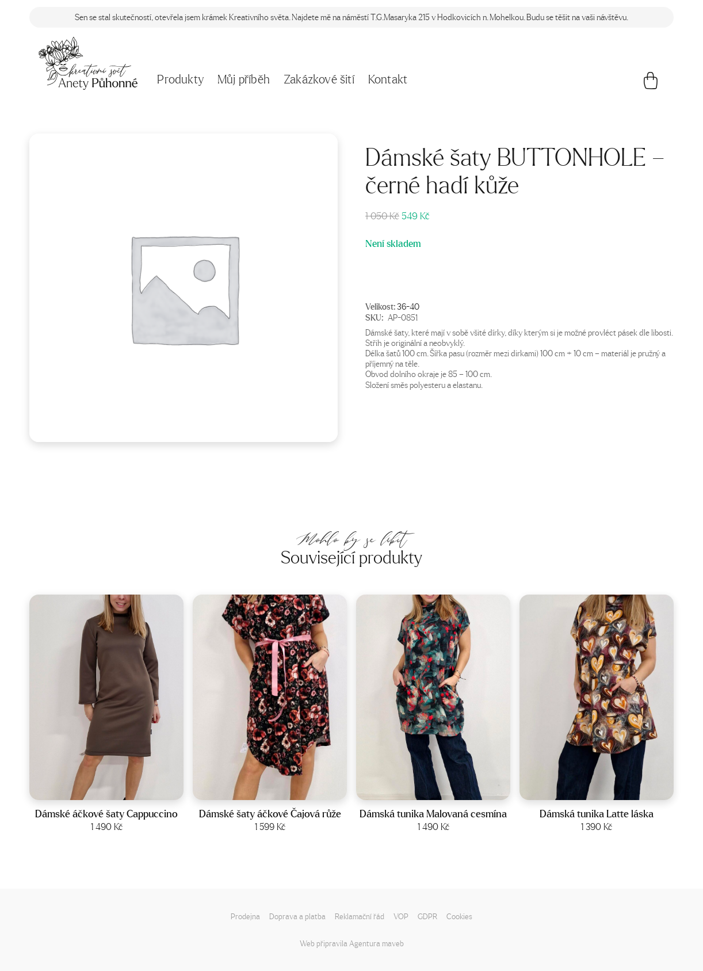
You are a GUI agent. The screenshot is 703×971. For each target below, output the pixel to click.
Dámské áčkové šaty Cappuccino (106, 813)
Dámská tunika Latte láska (597, 813)
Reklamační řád (359, 916)
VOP (400, 916)
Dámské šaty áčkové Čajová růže (270, 813)
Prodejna (245, 916)
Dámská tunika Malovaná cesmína (433, 813)
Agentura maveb (376, 943)
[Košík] (650, 83)
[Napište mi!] (88, 63)
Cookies (459, 916)
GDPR (427, 916)
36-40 (408, 306)
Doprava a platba (297, 916)
